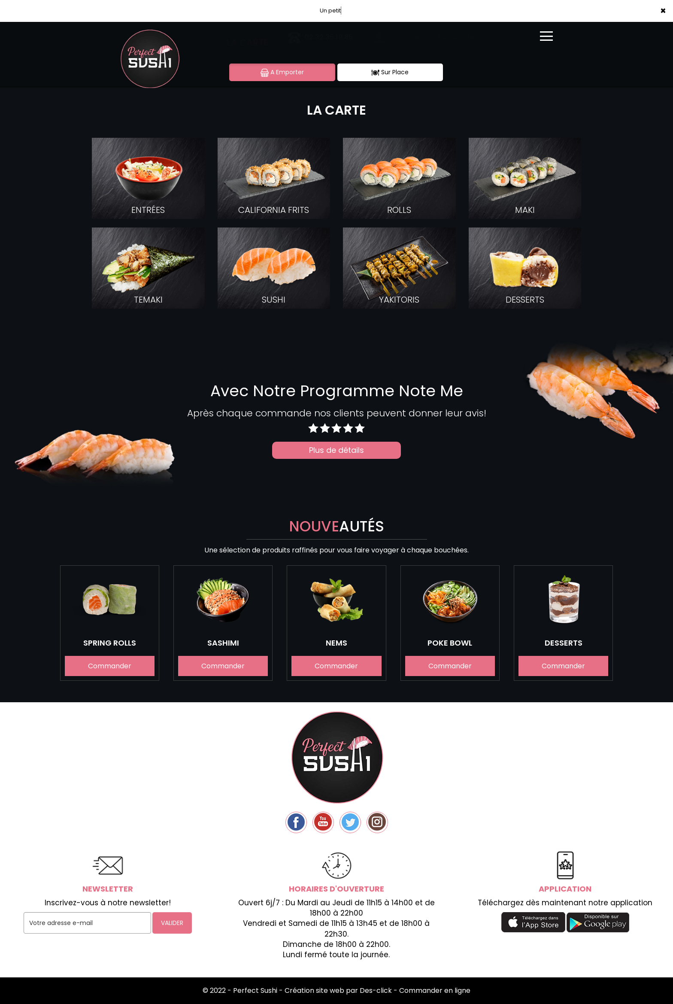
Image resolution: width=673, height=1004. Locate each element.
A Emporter (282, 72)
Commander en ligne (434, 990)
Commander (109, 666)
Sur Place (390, 72)
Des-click (376, 990)
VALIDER (172, 923)
